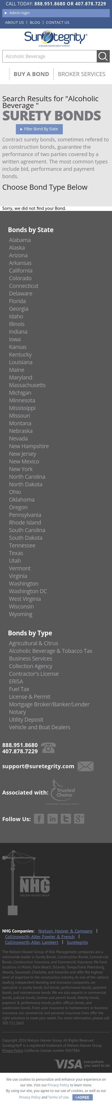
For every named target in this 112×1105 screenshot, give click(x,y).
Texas (16, 553)
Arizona (18, 255)
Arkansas (20, 263)
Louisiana (21, 362)
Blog (35, 22)
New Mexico (24, 461)
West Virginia (25, 599)
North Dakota (25, 484)
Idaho (16, 316)
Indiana (18, 331)
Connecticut (23, 286)
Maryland (21, 377)
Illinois (17, 324)
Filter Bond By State (41, 128)
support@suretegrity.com (38, 766)
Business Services (30, 658)
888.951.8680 (50, 4)
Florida (17, 301)
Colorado (20, 278)
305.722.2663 (13, 1023)
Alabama (20, 240)
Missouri (19, 415)
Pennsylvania (25, 515)
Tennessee (22, 545)
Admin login (19, 12)
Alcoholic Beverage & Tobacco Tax (50, 651)
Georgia (18, 308)
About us (14, 22)
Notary (17, 712)
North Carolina (27, 476)
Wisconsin (21, 606)
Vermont (20, 568)
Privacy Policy (12, 1050)
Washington (23, 583)
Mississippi (22, 408)
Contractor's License (34, 673)
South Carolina (27, 530)
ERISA (16, 681)
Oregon (18, 507)
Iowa (15, 339)
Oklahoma (22, 499)
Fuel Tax (19, 689)
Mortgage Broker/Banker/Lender (49, 704)
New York (21, 469)
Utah (15, 560)
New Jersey (22, 453)
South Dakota (25, 537)
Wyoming (20, 614)
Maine (16, 370)
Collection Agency (30, 666)
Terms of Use (58, 1097)
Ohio (15, 492)
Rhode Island (25, 522)
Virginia (18, 576)
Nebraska (21, 431)
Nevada (18, 438)
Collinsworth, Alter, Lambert (31, 942)
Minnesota (22, 400)
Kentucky (20, 354)
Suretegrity (77, 942)
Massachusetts (27, 385)
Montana (20, 423)
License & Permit (29, 696)
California (21, 270)
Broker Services (81, 74)
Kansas (18, 347)
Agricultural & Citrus (33, 643)
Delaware (21, 293)
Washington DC (28, 591)
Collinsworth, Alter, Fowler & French (40, 936)
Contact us (58, 22)
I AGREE (82, 1097)
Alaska (17, 247)
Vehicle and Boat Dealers (39, 727)
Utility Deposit (26, 719)
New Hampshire (29, 446)
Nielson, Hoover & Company (65, 931)
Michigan (20, 392)
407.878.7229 (90, 4)
